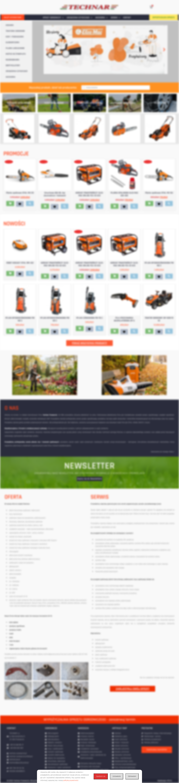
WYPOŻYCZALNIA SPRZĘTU (164, 17)
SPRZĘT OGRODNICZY (53, 17)
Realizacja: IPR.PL (165, 780)
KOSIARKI (10, 25)
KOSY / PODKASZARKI (15, 36)
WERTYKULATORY (13, 65)
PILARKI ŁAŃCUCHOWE (15, 48)
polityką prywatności (70, 780)
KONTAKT (127, 17)
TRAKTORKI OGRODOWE (15, 31)
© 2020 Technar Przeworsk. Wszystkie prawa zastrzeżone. (31, 780)
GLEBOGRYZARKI (12, 42)
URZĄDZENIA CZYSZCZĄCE (79, 17)
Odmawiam (132, 776)
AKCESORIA (101, 17)
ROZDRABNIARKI (12, 59)
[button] (47, 49)
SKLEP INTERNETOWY (13, 17)
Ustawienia (117, 776)
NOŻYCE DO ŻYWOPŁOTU (16, 54)
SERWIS (115, 17)
